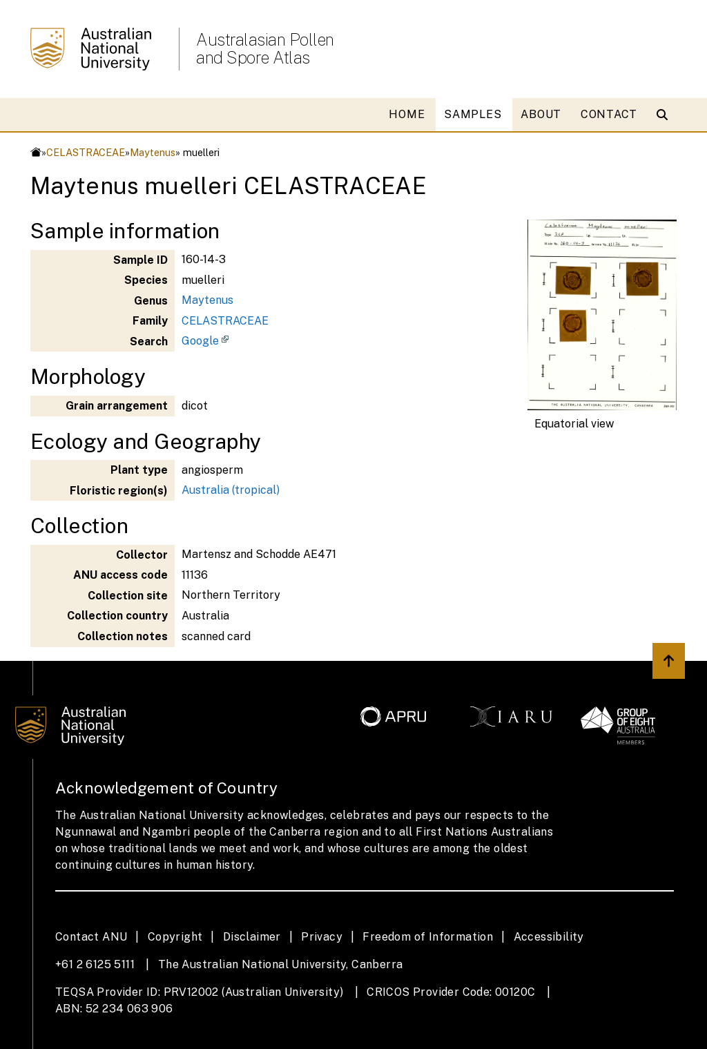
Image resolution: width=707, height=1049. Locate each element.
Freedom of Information (427, 936)
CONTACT (609, 114)
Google (200, 340)
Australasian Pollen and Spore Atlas (265, 48)
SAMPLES (472, 114)
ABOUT (541, 114)
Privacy (321, 936)
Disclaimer (252, 936)
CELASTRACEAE (85, 152)
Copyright (175, 936)
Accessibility (549, 936)
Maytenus (152, 152)
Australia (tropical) (231, 490)
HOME (407, 114)
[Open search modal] (665, 114)
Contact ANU (91, 936)
